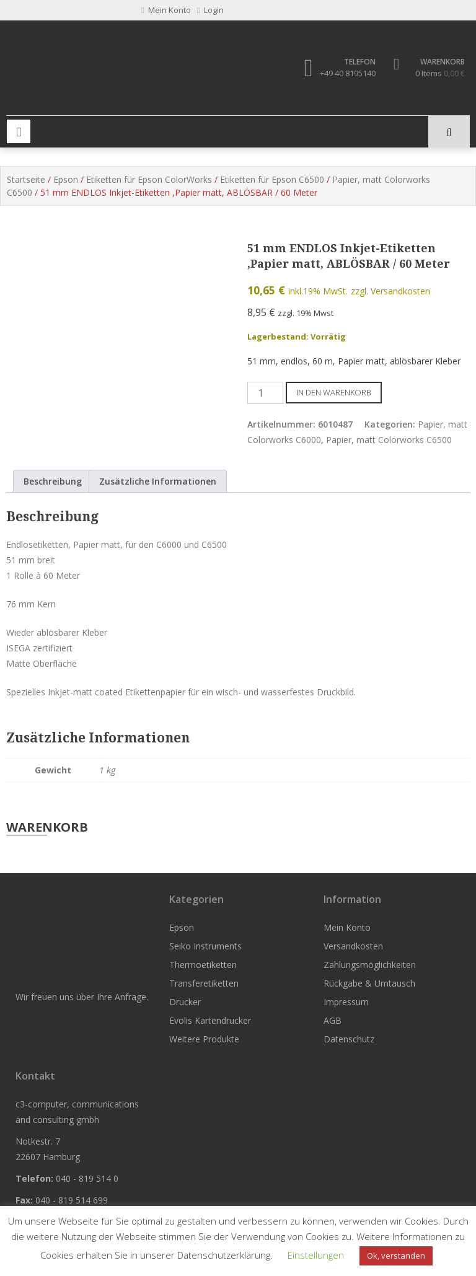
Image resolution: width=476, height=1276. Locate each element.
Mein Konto (347, 927)
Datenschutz (349, 1039)
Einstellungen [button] (316, 1255)
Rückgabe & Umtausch (369, 983)
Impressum (346, 1002)
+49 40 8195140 (348, 73)
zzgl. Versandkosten (390, 291)
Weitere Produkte (204, 1039)
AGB (333, 1020)
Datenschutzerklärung (223, 1255)
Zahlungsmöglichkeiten (370, 964)
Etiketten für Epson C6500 (272, 180)
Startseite (26, 180)
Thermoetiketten (203, 964)
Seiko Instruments (205, 946)
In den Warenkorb (333, 392)
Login (210, 9)
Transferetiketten (204, 983)
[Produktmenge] (265, 393)
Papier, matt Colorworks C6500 (389, 440)
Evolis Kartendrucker (210, 1020)
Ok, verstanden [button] (396, 1255)
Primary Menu (18, 132)
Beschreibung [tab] (53, 482)
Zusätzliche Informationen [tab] (157, 482)
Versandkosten (353, 946)
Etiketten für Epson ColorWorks (149, 180)
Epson (65, 180)
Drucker (185, 1002)
